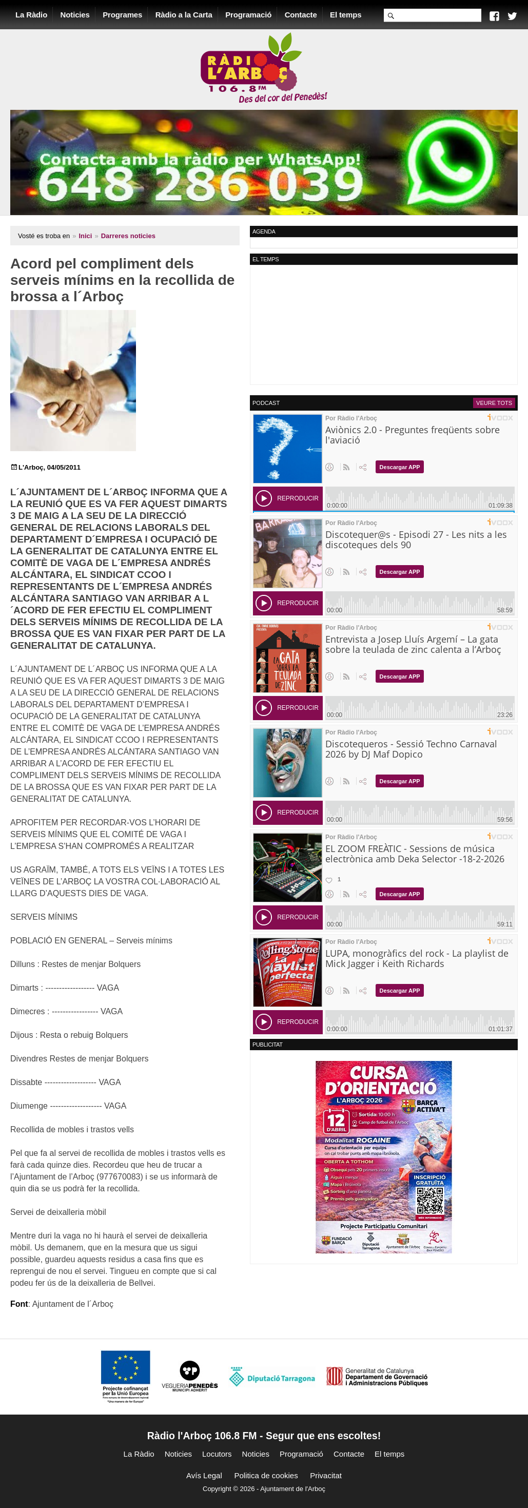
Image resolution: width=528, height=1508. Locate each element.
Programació (248, 14)
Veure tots (494, 403)
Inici (85, 236)
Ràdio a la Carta (183, 14)
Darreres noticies (128, 236)
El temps (345, 14)
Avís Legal (204, 1475)
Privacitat (326, 1475)
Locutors (217, 1453)
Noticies (75, 14)
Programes (122, 14)
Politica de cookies (266, 1475)
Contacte (301, 14)
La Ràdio (31, 14)
